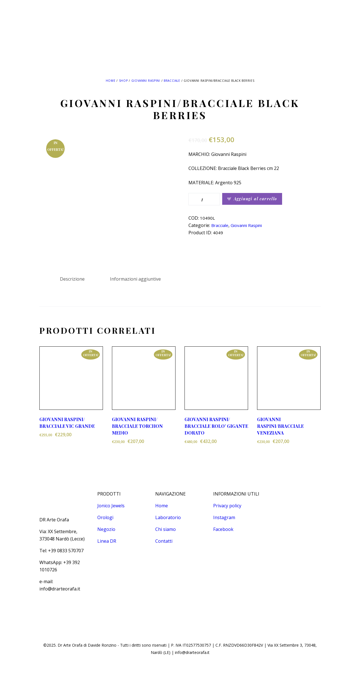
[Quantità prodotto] (204, 199)
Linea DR (106, 541)
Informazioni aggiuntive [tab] (135, 279)
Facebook (223, 529)
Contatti (163, 541)
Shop (123, 81)
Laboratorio (168, 517)
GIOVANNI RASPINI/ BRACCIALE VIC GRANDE (67, 422)
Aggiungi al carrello (255, 198)
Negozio (106, 529)
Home (110, 81)
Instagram (224, 517)
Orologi (105, 517)
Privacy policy (227, 506)
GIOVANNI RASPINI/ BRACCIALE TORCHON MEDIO (137, 426)
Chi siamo (165, 529)
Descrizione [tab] (72, 279)
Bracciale (172, 81)
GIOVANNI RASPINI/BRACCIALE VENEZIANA (280, 426)
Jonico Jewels (111, 506)
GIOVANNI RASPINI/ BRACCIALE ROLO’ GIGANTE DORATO (216, 426)
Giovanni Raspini (145, 81)
